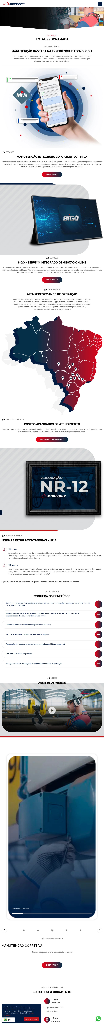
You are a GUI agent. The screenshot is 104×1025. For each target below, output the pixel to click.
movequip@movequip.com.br (52, 1007)
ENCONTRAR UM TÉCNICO (52, 439)
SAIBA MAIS (52, 174)
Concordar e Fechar (31, 1019)
